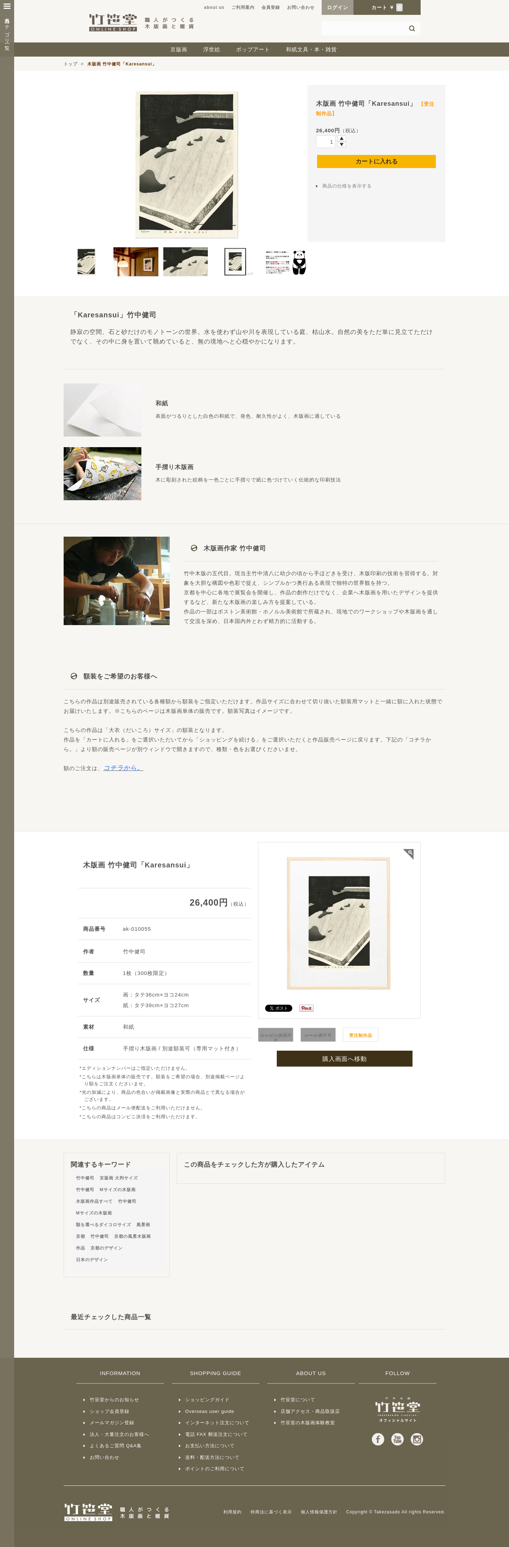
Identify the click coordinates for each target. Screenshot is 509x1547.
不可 (276, 1038)
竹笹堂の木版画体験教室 (308, 1422)
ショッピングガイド (207, 1399)
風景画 (143, 1224)
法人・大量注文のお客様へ (119, 1434)
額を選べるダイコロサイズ (103, 1224)
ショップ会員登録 (109, 1411)
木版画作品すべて (94, 1201)
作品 (80, 1248)
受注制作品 (360, 1035)
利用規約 (232, 1512)
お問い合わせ (301, 7)
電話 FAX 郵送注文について (216, 1434)
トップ (70, 64)
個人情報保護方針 (319, 1512)
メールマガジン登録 (112, 1422)
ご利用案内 (243, 7)
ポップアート (253, 49)
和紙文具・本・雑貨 (311, 49)
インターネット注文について (217, 1422)
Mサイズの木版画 (118, 1189)
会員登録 (271, 7)
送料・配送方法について (212, 1457)
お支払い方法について (210, 1445)
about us (214, 7)
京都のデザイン (106, 1248)
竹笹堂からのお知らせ (114, 1399)
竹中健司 (85, 1178)
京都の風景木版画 (132, 1236)
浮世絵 (211, 49)
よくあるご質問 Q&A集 (116, 1445)
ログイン (337, 7)
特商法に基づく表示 (271, 1512)
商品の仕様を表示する (347, 186)
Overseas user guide (209, 1411)
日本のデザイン (92, 1259)
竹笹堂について (298, 1399)
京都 (80, 1236)
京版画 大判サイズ (119, 1178)
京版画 (178, 49)
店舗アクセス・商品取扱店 (310, 1411)
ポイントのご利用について (215, 1468)
